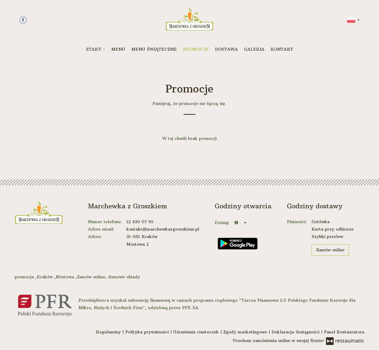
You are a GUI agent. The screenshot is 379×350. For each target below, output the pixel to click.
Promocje (196, 49)
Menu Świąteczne (154, 49)
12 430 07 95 (139, 221)
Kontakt (282, 49)
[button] (353, 19)
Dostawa (226, 49)
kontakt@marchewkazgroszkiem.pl (162, 229)
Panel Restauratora (344, 332)
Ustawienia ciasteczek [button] (196, 332)
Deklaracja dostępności (296, 332)
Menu (118, 49)
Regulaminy (109, 332)
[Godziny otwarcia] (245, 222)
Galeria (254, 49)
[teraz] (236, 222)
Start (95, 49)
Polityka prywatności (147, 332)
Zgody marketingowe (246, 332)
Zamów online (330, 249)
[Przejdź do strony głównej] (189, 19)
